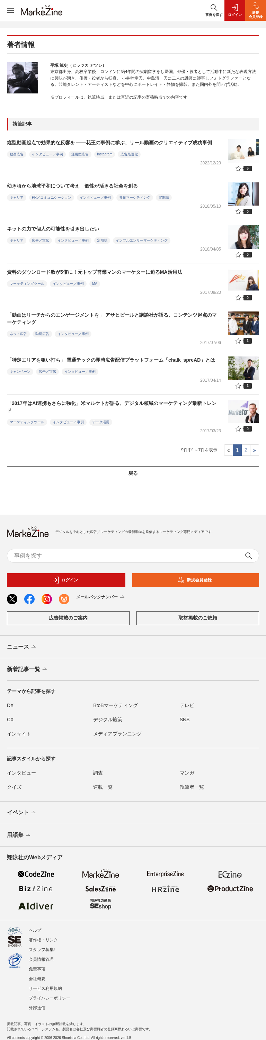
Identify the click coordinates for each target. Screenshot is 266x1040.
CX (10, 719)
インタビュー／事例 (47, 154)
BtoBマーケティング (115, 705)
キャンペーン (20, 371)
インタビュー (21, 773)
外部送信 (37, 1004)
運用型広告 (80, 154)
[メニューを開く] (10, 10)
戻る (133, 473)
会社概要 (37, 975)
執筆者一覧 (192, 787)
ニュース (22, 647)
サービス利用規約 (45, 985)
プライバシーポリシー (49, 994)
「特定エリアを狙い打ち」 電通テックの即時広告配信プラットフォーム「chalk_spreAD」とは (111, 360)
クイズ (14, 787)
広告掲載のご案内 (68, 618)
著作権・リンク (43, 936)
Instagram (104, 154)
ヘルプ (35, 926)
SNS (185, 719)
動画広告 (17, 154)
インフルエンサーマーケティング (142, 240)
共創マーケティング (134, 197)
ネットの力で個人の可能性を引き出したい (53, 229)
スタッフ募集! (42, 946)
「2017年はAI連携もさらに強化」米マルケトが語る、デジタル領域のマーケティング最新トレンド (111, 406)
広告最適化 (129, 154)
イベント (22, 813)
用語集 (19, 835)
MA (94, 284)
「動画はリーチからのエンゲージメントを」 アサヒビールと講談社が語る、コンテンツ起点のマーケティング (112, 318)
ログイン (65, 580)
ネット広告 (18, 334)
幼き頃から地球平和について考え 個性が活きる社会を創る (72, 186)
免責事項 (37, 965)
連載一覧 (103, 787)
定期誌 (164, 197)
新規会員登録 (195, 580)
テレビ (187, 705)
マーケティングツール (27, 284)
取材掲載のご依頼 (197, 618)
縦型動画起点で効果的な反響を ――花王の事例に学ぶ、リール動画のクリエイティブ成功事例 (109, 142)
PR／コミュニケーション (51, 197)
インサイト (19, 733)
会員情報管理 (41, 955)
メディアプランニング (117, 733)
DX (10, 705)
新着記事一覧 (27, 669)
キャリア (17, 197)
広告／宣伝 (40, 240)
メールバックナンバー (101, 597)
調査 (98, 773)
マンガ (187, 773)
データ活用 (100, 422)
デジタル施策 (107, 719)
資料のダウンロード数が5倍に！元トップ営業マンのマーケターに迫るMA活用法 (94, 272)
